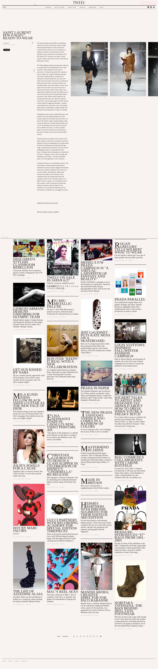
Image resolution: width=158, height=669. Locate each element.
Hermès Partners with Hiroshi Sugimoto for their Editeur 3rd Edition (94, 510)
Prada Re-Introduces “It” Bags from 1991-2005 (130, 536)
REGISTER (144, 3)
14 (87, 636)
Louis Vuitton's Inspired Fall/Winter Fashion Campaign (130, 350)
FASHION (48, 7)
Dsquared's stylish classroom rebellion (24, 263)
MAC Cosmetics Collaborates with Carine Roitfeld (129, 461)
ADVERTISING (24, 661)
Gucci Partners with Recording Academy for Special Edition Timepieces (62, 525)
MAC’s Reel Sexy (62, 592)
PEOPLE (82, 7)
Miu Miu (63, 309)
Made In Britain (95, 481)
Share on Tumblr (28, 50)
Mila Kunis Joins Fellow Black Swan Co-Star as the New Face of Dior (29, 401)
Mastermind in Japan (98, 448)
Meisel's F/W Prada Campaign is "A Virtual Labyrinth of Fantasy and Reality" (94, 270)
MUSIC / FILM (72, 7)
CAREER (16, 661)
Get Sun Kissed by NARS (27, 371)
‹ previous (65, 636)
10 (74, 636)
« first (58, 636)
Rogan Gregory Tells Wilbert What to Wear (128, 248)
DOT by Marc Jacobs (25, 529)
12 (80, 636)
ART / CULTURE (59, 7)
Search (4, 7)
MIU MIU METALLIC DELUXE (59, 303)
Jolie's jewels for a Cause (26, 467)
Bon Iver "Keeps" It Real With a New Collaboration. (63, 363)
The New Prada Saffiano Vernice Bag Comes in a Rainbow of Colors (96, 419)
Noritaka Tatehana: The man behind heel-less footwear (128, 608)
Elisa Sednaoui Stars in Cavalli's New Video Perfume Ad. (61, 423)
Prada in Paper (95, 388)
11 (77, 636)
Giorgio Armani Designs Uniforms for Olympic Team (28, 313)
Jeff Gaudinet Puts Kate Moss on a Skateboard (95, 336)
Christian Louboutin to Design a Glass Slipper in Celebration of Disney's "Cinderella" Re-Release (62, 464)
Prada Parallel (130, 299)
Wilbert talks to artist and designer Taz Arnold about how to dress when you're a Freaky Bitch (129, 406)
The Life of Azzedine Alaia (28, 592)
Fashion (6, 43)
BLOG (102, 7)
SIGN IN (152, 3)
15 (90, 636)
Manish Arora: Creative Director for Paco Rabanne (95, 596)
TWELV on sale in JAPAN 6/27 (61, 279)
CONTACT (10, 661)
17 (97, 636)
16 (94, 636)
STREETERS (92, 7)
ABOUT (4, 661)
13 (84, 636)
